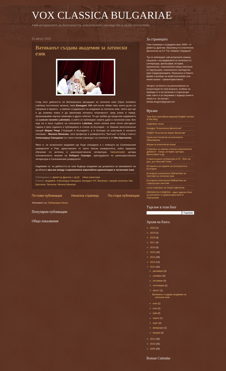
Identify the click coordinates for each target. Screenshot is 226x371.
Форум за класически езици (161, 144)
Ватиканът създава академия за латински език (169, 295)
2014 (153, 257)
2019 (153, 232)
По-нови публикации (47, 195)
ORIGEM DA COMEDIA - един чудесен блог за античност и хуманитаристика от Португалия (169, 195)
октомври (158, 280)
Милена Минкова (67, 184)
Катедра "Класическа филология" (164, 128)
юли (155, 303)
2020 (153, 227)
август (156, 290)
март (155, 323)
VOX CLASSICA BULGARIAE (102, 15)
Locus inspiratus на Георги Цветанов (166, 187)
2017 (153, 242)
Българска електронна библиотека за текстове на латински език (166, 174)
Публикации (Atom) (58, 202)
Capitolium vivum (155, 123)
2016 (153, 247)
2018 (153, 237)
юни (155, 308)
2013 (153, 262)
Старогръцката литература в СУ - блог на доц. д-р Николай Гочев (168, 160)
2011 (153, 339)
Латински (51, 184)
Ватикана (103, 180)
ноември (157, 275)
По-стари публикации (123, 195)
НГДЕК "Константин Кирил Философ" (166, 132)
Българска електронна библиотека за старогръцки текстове (166, 181)
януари (157, 332)
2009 (153, 348)
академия (50, 180)
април (156, 318)
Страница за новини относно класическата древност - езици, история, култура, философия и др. (169, 152)
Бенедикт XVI (89, 180)
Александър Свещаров (69, 180)
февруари (158, 327)
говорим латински (118, 180)
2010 (153, 343)
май (155, 313)
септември (159, 285)
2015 (153, 252)
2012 (153, 266)
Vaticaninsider (117, 152)
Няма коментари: (91, 177)
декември (158, 271)
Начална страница (85, 195)
